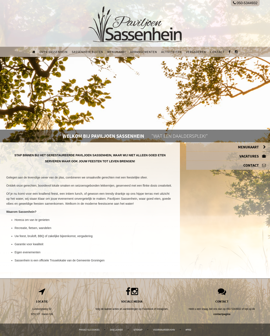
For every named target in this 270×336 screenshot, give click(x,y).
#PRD (188, 329)
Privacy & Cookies (89, 329)
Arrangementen (143, 52)
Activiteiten (171, 52)
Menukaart (116, 52)
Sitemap (137, 329)
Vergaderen (196, 52)
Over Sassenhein (54, 52)
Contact (217, 52)
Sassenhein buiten (87, 52)
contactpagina (221, 314)
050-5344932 (245, 3)
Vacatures (252, 156)
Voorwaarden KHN (164, 329)
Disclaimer (116, 329)
